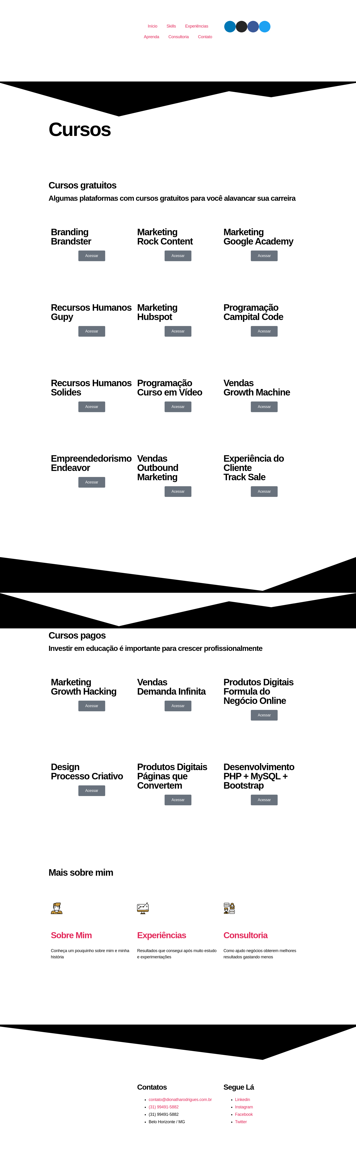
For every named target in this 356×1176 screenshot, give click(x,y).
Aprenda (151, 36)
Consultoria (178, 36)
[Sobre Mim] (56, 908)
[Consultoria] (229, 908)
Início (152, 26)
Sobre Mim (73, 935)
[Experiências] (143, 908)
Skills (171, 26)
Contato (205, 36)
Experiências (196, 26)
